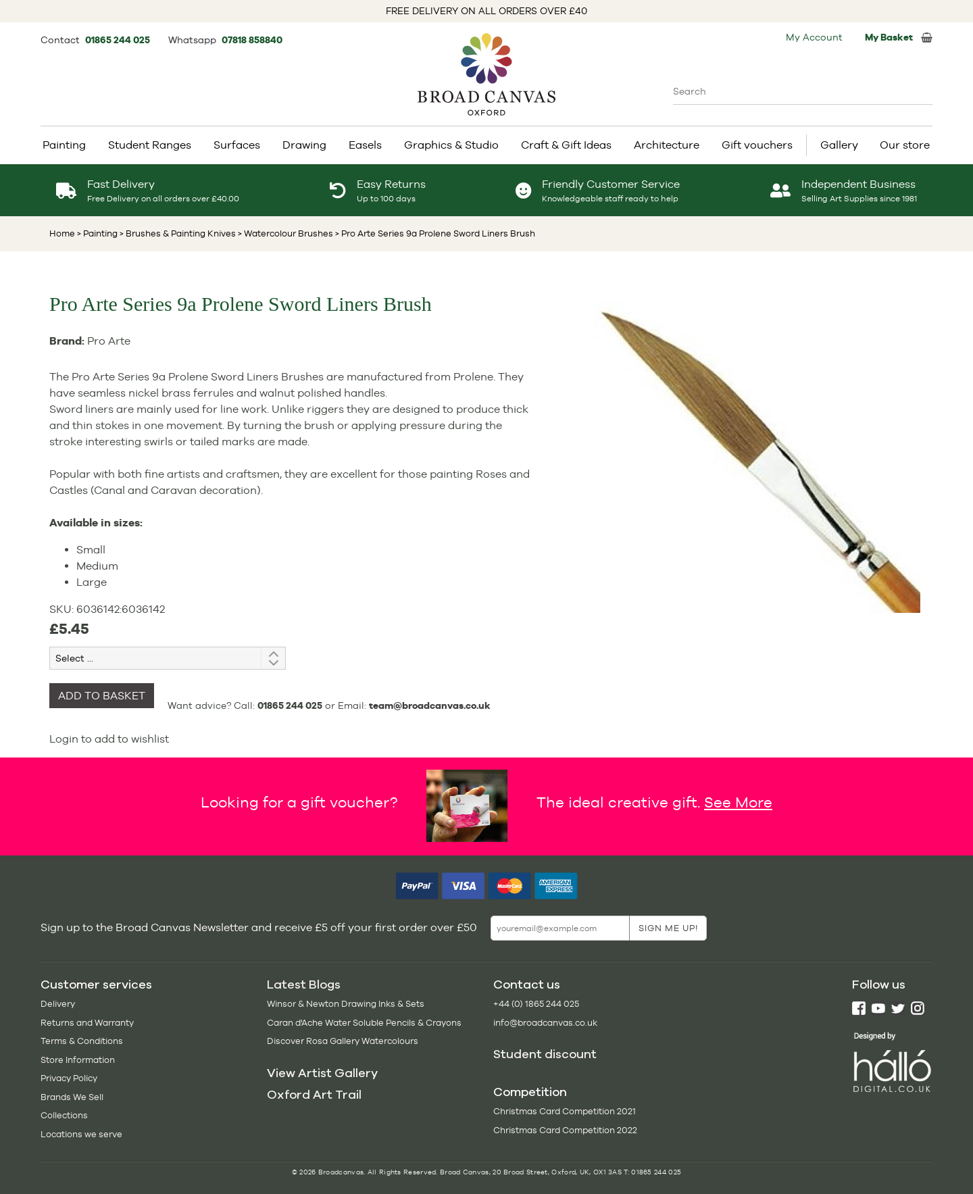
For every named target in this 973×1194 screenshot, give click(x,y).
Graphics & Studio (451, 145)
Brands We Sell (72, 1097)
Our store (905, 145)
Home (62, 233)
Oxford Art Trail (314, 1095)
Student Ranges (149, 145)
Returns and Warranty (87, 1023)
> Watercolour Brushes (284, 233)
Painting (64, 145)
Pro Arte (108, 340)
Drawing (304, 145)
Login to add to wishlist (109, 738)
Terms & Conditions (82, 1041)
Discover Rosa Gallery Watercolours (342, 1041)
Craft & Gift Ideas (566, 145)
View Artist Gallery (322, 1073)
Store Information (78, 1060)
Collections (64, 1115)
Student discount (545, 1054)
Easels (365, 145)
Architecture (666, 145)
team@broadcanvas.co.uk (430, 705)
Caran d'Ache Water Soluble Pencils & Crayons (364, 1023)
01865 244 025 (118, 39)
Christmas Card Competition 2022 (565, 1130)
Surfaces (237, 145)
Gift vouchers (757, 145)
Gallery (839, 145)
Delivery (58, 1004)
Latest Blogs (304, 984)
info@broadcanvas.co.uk (545, 1023)
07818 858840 (252, 39)
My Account (814, 37)
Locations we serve (81, 1134)
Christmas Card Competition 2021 (564, 1111)
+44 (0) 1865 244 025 (536, 1004)
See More (738, 802)
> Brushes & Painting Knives (177, 233)
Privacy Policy (69, 1078)
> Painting (97, 233)
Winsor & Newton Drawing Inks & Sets (345, 1004)
